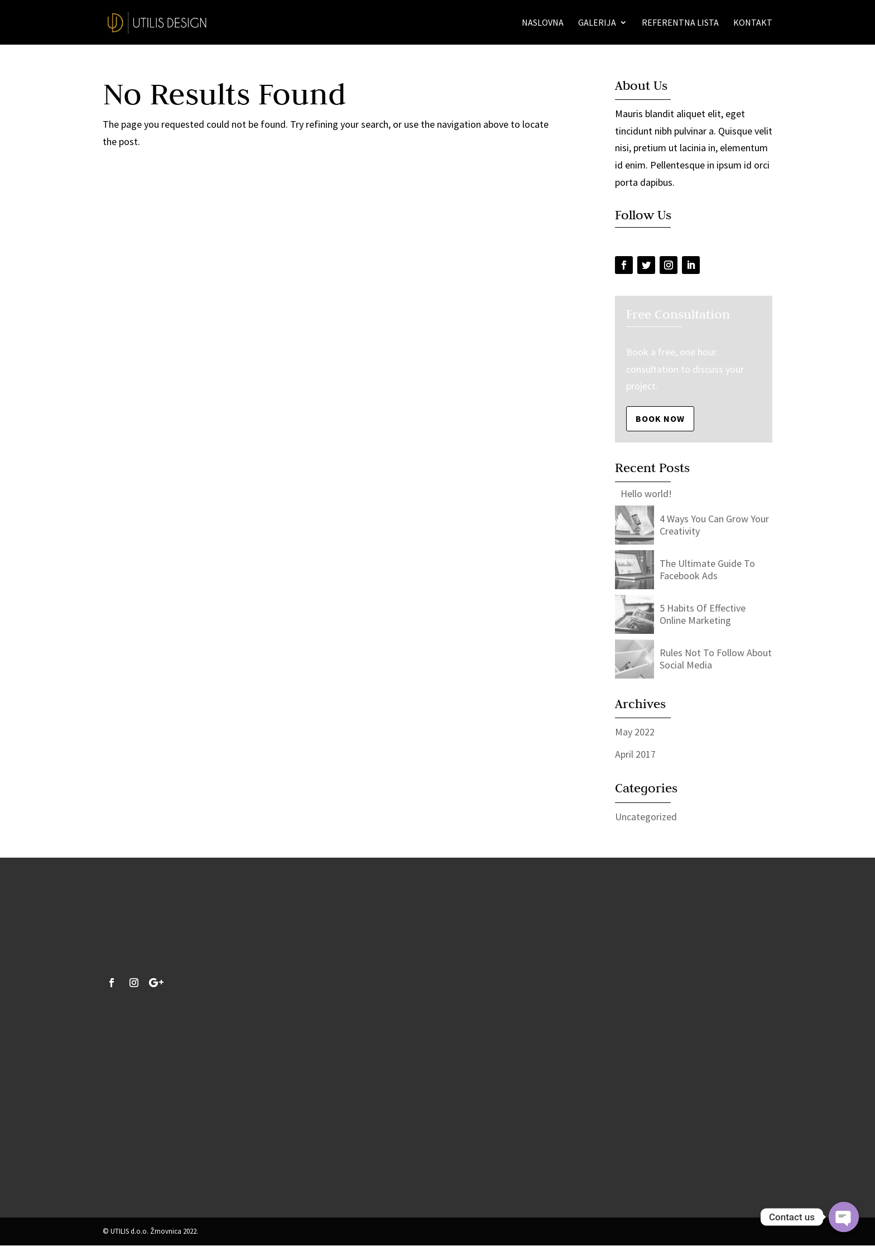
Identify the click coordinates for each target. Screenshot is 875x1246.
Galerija (597, 23)
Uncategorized (646, 816)
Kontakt (752, 23)
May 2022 (635, 731)
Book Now (660, 418)
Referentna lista (680, 23)
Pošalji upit (532, 1144)
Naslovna (543, 23)
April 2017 (635, 754)
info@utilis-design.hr (147, 1166)
